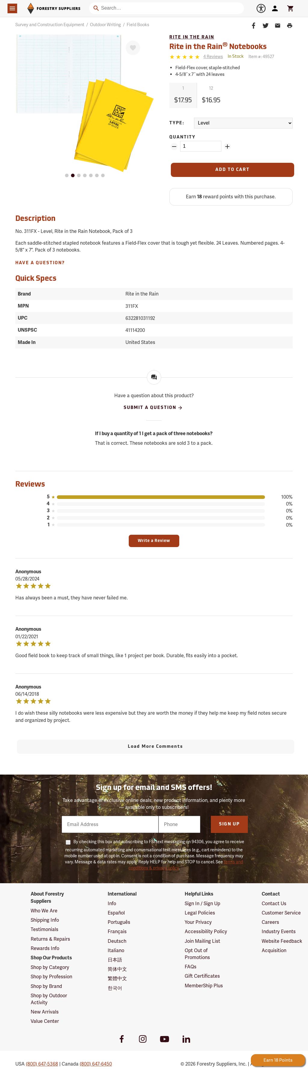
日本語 (115, 960)
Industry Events (279, 931)
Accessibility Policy (206, 931)
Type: (176, 123)
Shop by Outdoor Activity (49, 999)
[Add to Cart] (232, 170)
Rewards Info (45, 948)
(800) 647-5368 (42, 1064)
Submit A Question (153, 407)
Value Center (45, 1021)
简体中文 (117, 969)
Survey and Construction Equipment (49, 24)
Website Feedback (282, 941)
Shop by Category (50, 967)
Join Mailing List (202, 941)
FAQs (190, 967)
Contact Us (274, 903)
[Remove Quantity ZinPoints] (174, 146)
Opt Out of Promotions (197, 954)
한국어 (115, 988)
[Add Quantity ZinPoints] (227, 146)
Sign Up (229, 824)
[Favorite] (133, 48)
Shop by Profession (51, 976)
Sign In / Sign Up (202, 903)
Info (112, 903)
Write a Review (154, 541)
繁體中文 (117, 978)
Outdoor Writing (105, 24)
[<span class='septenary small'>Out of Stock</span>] (236, 56)
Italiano (116, 950)
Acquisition (274, 950)
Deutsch (117, 941)
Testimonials (44, 929)
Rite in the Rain (191, 37)
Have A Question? (40, 263)
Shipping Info (45, 920)
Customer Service (281, 913)
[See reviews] (213, 57)
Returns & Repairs (50, 939)
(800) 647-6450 (96, 1064)
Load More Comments (155, 746)
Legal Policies (200, 913)
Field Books (138, 24)
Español (116, 913)
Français (117, 931)
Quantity (182, 137)
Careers (270, 922)
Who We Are (44, 911)
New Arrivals (45, 1012)
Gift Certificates (202, 976)
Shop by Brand (46, 986)
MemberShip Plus (204, 986)
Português (119, 922)
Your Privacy (198, 922)
